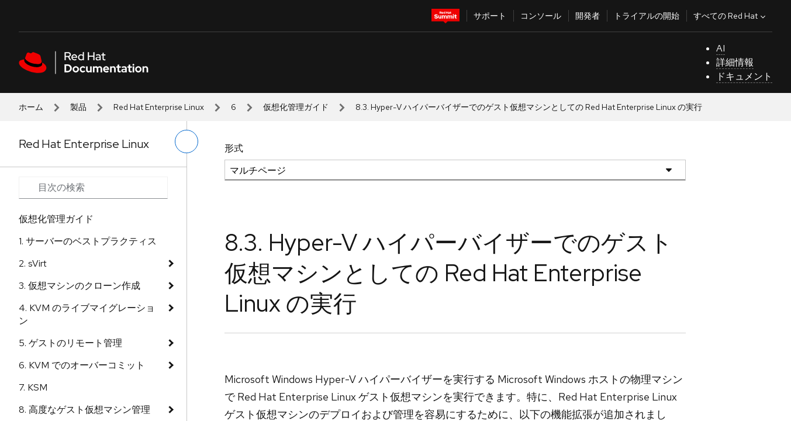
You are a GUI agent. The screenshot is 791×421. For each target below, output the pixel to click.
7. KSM (33, 387)
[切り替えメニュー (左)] (186, 141)
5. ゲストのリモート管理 (70, 343)
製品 (78, 107)
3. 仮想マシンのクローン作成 (79, 285)
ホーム (31, 107)
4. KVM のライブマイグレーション (87, 314)
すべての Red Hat (730, 16)
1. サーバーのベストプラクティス (88, 241)
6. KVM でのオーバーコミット (82, 365)
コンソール (540, 16)
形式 (233, 148)
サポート (490, 16)
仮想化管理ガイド (296, 107)
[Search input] (93, 188)
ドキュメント (744, 76)
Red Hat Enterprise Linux (158, 107)
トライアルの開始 (646, 16)
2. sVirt (33, 263)
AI (720, 48)
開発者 (587, 16)
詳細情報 (735, 62)
